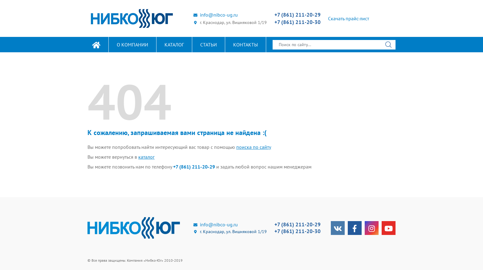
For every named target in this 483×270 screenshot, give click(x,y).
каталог (146, 157)
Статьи (208, 45)
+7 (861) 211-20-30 (297, 22)
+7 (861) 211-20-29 (297, 14)
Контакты (245, 45)
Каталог (174, 45)
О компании (132, 45)
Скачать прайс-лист (348, 18)
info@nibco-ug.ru (215, 15)
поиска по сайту (253, 147)
